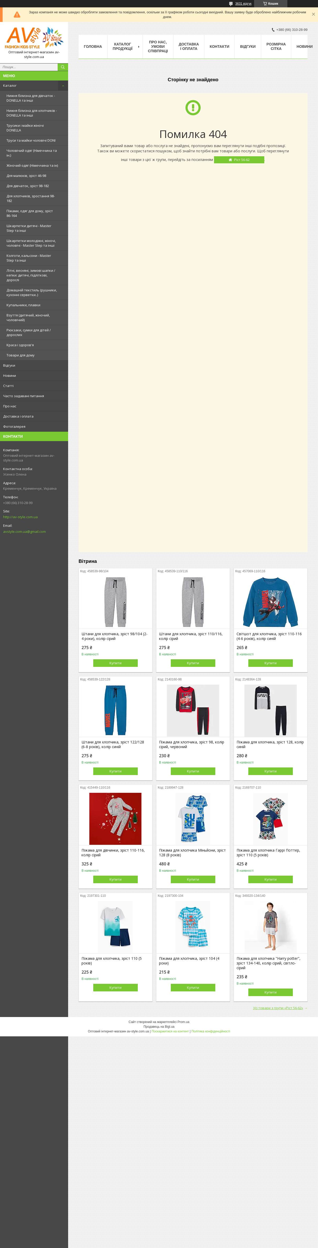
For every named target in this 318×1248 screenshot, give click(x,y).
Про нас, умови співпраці (158, 46)
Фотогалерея (14, 426)
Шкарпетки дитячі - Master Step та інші (29, 228)
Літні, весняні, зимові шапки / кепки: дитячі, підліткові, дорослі (31, 275)
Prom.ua (183, 1022)
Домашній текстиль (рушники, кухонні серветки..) (32, 292)
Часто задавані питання (23, 396)
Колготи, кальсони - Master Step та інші (29, 258)
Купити (115, 663)
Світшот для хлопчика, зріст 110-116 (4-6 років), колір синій (269, 636)
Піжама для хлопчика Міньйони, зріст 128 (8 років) (192, 852)
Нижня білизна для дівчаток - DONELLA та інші (31, 98)
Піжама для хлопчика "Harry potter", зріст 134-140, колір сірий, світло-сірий (268, 963)
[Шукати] (63, 67)
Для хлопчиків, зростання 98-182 (31, 198)
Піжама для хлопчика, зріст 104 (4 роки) (189, 961)
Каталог (10, 85)
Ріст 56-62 (242, 159)
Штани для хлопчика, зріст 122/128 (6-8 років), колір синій (112, 744)
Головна (93, 46)
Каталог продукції (122, 46)
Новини (9, 375)
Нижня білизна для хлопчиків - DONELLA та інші (32, 113)
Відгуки (9, 365)
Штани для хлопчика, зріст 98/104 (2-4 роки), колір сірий (114, 636)
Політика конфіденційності (210, 1031)
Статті (8, 385)
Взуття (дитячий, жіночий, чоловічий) (28, 317)
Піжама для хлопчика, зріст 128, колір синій (270, 744)
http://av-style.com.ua (20, 517)
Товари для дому (21, 355)
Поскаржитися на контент (170, 1031)
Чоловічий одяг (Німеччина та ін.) (32, 153)
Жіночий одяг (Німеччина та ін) (32, 165)
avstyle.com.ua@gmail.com (24, 531)
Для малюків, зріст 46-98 (26, 175)
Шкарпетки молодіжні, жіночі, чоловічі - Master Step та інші (31, 243)
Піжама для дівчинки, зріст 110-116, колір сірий (113, 852)
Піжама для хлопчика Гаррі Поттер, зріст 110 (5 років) (268, 852)
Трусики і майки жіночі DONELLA (25, 127)
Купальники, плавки (23, 305)
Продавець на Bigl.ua (159, 1027)
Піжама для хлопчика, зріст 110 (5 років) (111, 961)
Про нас (9, 406)
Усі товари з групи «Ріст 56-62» (278, 1008)
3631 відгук (243, 3)
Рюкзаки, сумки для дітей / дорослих (29, 332)
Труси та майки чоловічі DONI (31, 140)
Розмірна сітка (276, 46)
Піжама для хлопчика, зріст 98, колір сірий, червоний (191, 744)
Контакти (219, 46)
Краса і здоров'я (20, 345)
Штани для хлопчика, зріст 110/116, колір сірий (191, 636)
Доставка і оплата (18, 416)
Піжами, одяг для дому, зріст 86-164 (30, 213)
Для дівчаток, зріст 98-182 (28, 185)
